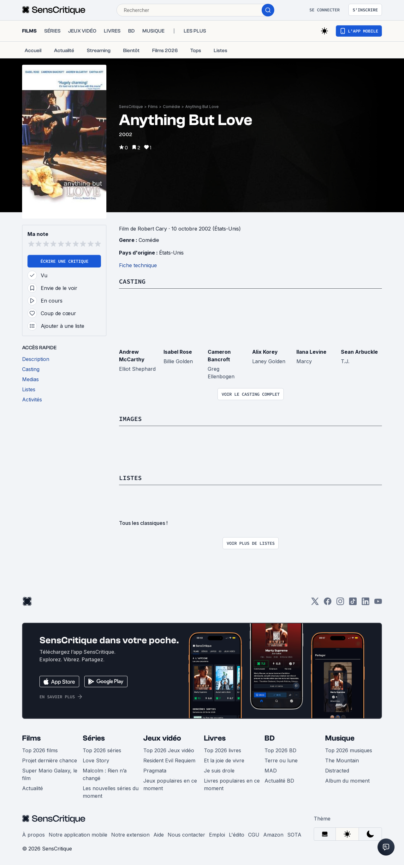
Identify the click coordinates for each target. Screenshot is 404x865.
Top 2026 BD (280, 750)
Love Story (96, 760)
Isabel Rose (177, 352)
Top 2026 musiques (348, 750)
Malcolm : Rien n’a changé (105, 774)
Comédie (171, 106)
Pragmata (154, 770)
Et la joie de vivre (224, 760)
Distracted (337, 770)
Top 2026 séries (102, 750)
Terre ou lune (281, 760)
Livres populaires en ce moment (232, 784)
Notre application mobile (78, 835)
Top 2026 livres (222, 750)
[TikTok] (353, 603)
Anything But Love (202, 106)
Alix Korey (265, 352)
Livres (215, 738)
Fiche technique (138, 265)
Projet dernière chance (49, 760)
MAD (270, 770)
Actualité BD (279, 781)
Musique (339, 738)
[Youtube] (378, 603)
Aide (158, 835)
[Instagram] (340, 603)
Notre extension (130, 835)
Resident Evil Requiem (169, 760)
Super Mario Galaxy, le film (49, 774)
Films (153, 106)
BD (269, 738)
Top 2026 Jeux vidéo (168, 750)
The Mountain (342, 760)
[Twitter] (315, 603)
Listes (130, 478)
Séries (94, 738)
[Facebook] (327, 603)
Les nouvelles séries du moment (111, 792)
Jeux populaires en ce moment (170, 784)
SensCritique (131, 106)
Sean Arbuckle (359, 352)
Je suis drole (219, 770)
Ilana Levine (311, 352)
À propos (33, 835)
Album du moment (347, 781)
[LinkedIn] (365, 603)
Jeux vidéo (162, 738)
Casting (132, 281)
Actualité (32, 788)
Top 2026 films (40, 750)
